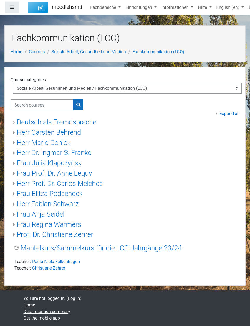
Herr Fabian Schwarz (48, 204)
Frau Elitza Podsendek (49, 194)
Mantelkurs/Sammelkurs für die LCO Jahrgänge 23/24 (101, 248)
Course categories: (29, 79)
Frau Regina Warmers (49, 225)
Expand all (229, 113)
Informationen (175, 7)
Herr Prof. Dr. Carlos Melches (60, 184)
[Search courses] (42, 104)
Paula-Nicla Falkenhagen (56, 261)
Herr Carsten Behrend (49, 133)
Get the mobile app (42, 318)
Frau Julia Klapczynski (50, 163)
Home (16, 51)
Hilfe (203, 7)
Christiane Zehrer (48, 268)
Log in (74, 298)
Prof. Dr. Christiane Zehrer (55, 235)
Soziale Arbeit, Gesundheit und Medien (89, 51)
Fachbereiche (103, 7)
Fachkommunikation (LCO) (158, 51)
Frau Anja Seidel (40, 214)
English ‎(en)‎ (228, 7)
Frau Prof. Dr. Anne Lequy (54, 173)
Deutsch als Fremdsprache (57, 122)
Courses (37, 51)
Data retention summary (47, 311)
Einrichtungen (139, 7)
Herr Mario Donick (44, 143)
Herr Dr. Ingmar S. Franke (54, 153)
